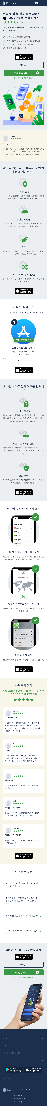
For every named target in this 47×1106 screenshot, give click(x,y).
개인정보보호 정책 (20, 1099)
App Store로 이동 (24, 339)
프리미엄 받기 (21, 72)
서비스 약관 (18, 1102)
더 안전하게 (21, 972)
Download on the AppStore (33, 1070)
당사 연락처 (18, 1095)
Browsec (10, 3)
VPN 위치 (7, 1079)
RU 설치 (23, 65)
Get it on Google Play (14, 1070)
